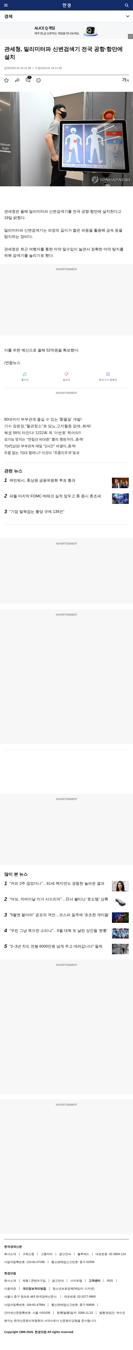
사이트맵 (76, 1280)
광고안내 (65, 1254)
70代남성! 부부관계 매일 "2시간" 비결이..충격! (40, 446)
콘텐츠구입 (38, 1280)
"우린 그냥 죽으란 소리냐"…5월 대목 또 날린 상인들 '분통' (58, 931)
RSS (110, 1280)
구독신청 (28, 1254)
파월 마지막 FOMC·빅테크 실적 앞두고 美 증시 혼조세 (55, 496)
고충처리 (47, 1254)
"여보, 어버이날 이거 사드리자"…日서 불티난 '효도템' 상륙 (58, 899)
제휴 (25, 1280)
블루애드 (83, 1254)
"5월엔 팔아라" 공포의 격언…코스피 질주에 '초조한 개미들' (59, 915)
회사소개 (10, 1254)
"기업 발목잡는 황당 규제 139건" (36, 512)
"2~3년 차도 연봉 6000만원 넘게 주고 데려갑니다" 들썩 (55, 946)
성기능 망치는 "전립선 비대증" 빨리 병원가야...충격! (43, 439)
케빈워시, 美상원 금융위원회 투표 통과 (42, 480)
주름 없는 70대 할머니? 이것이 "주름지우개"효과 (41, 453)
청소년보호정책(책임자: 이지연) (73, 1288)
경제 (8, 16)
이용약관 (10, 1288)
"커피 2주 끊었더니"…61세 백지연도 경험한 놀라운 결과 (56, 883)
